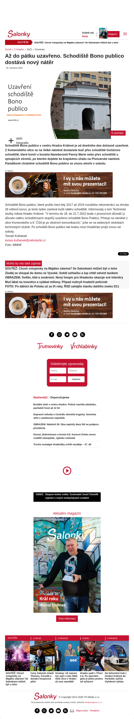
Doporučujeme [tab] (59, 397)
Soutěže (12, 638)
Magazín (112, 34)
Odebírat (76, 379)
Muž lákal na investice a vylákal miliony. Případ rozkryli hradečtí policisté (56, 282)
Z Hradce (19, 49)
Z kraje (37, 638)
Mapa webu (82, 710)
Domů (8, 49)
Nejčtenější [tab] (40, 397)
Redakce (94, 710)
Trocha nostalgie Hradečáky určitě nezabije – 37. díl (62, 444)
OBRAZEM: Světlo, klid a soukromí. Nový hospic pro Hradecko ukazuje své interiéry (64, 277)
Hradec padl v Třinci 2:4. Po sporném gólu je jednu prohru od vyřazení (91, 677)
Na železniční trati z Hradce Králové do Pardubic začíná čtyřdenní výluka (116, 677)
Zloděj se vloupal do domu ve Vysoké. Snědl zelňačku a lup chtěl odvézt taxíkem (61, 273)
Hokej (85, 638)
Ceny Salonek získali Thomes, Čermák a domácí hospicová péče (42, 677)
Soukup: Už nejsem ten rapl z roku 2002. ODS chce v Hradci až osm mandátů (66, 677)
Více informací (66, 618)
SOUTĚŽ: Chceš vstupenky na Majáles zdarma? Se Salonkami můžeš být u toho (76, 42)
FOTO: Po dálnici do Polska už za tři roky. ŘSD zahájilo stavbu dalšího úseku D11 (62, 286)
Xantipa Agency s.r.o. (93, 702)
